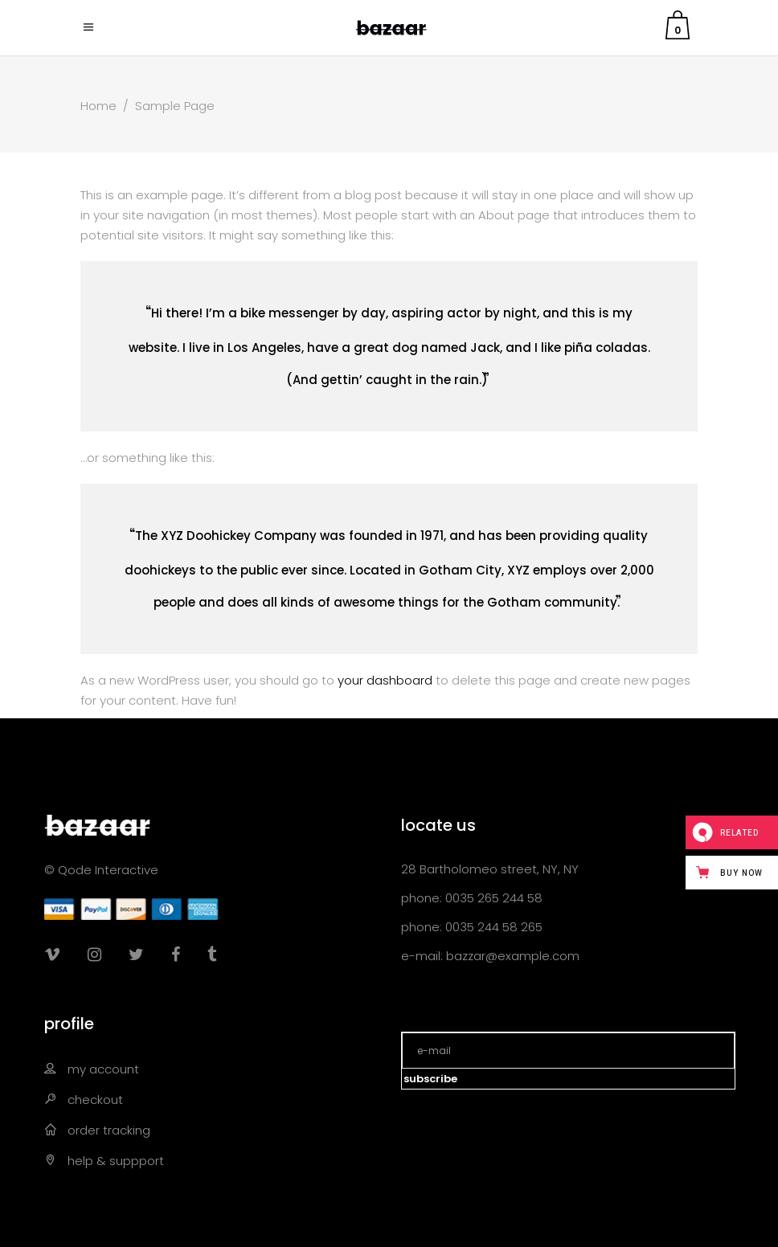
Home (98, 105)
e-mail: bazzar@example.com (490, 955)
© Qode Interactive (101, 869)
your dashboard (385, 680)
